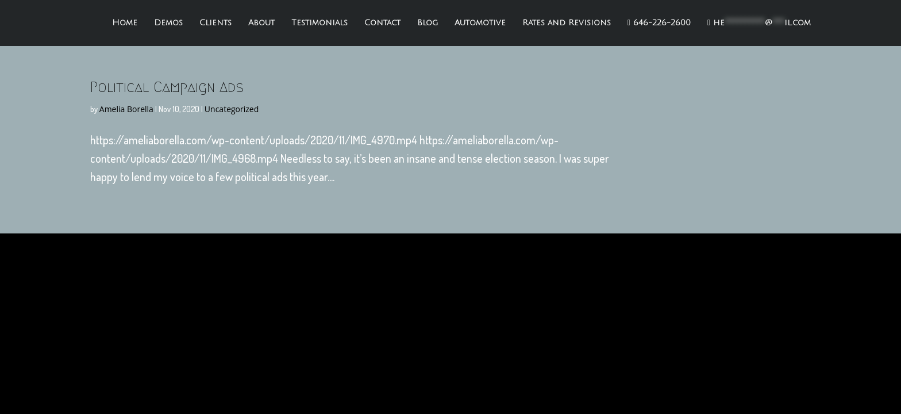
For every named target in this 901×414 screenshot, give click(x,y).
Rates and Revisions (566, 23)
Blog (427, 23)
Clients (215, 23)
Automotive (480, 23)
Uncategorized (232, 108)
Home (124, 23)
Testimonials (319, 23)
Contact (382, 23)
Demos (168, 23)
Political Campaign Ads (167, 87)
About (261, 23)
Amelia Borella (126, 108)
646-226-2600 (659, 23)
